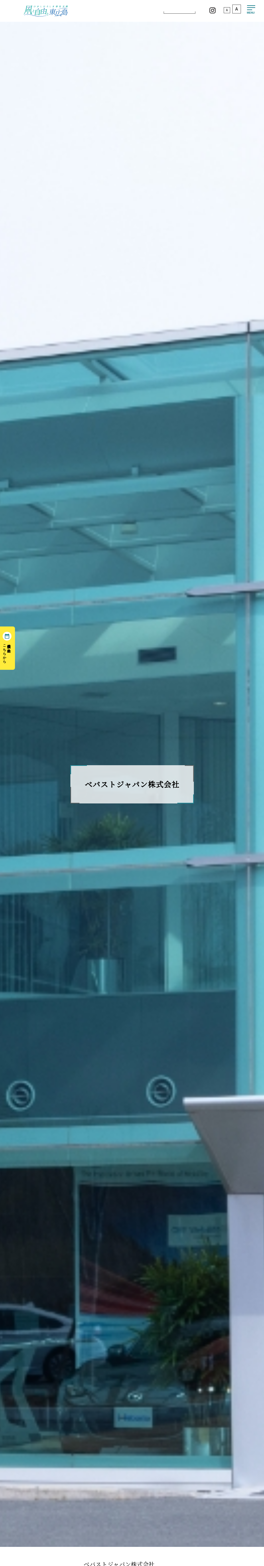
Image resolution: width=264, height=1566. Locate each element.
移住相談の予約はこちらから (7, 652)
